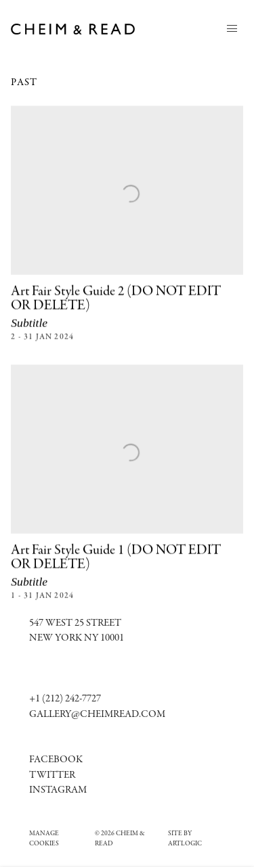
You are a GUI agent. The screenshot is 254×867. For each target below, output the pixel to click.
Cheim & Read (73, 29)
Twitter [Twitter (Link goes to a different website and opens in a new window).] (52, 775)
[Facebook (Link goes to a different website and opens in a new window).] (56, 760)
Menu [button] (232, 29)
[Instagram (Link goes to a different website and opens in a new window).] (58, 790)
